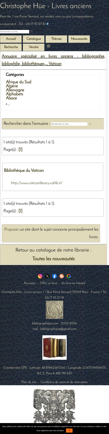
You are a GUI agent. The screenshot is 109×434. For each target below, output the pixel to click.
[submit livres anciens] (32, 32)
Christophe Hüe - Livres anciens (45, 6)
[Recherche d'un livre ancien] (14, 31)
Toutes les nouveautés (53, 259)
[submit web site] (90, 124)
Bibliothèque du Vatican (24, 171)
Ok (69, 431)
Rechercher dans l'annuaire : (27, 123)
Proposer (11, 229)
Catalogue (33, 39)
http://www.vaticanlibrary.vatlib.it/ (36, 183)
